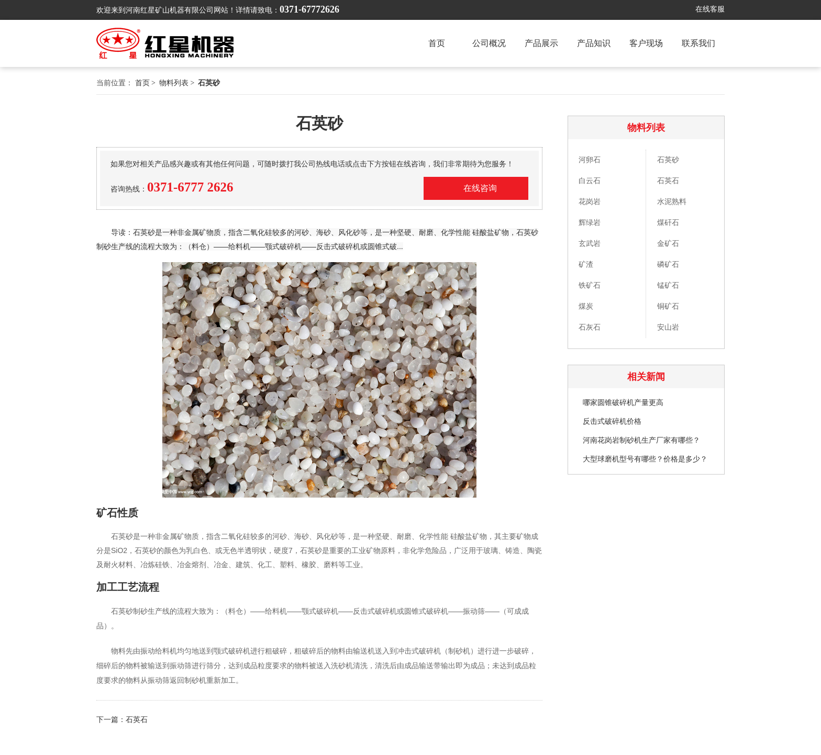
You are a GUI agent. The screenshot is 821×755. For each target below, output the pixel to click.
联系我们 (698, 43)
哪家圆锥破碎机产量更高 (623, 403)
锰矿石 (668, 285)
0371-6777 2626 (190, 187)
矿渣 (586, 264)
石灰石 (590, 327)
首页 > (146, 83)
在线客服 (710, 9)
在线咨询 (480, 188)
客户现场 (646, 43)
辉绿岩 (590, 223)
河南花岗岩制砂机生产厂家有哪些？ (641, 440)
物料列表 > (177, 83)
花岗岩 (590, 202)
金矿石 (668, 243)
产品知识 (594, 43)
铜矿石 (668, 306)
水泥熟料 (671, 202)
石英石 (668, 181)
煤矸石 (668, 223)
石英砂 (668, 160)
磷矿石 (668, 264)
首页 (436, 43)
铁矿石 (590, 285)
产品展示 (541, 43)
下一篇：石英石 (122, 720)
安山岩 (668, 327)
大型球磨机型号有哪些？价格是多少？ (645, 459)
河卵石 (590, 160)
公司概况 (489, 43)
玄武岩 (590, 243)
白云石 (590, 181)
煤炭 (586, 306)
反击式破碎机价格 (612, 421)
